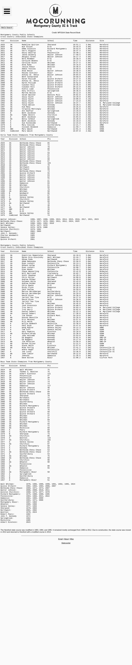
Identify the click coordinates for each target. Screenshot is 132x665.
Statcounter (66, 652)
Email (60, 648)
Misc (72, 648)
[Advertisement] (66, 660)
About (66, 648)
